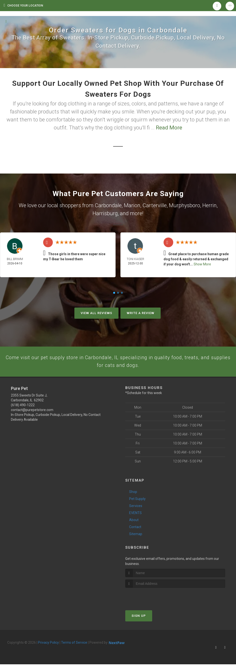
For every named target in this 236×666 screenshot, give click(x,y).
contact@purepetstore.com (32, 411)
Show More (202, 264)
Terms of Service (74, 644)
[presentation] (151, 598)
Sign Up (139, 617)
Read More (169, 128)
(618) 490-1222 (23, 407)
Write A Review (140, 313)
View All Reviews (96, 313)
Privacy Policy (48, 644)
